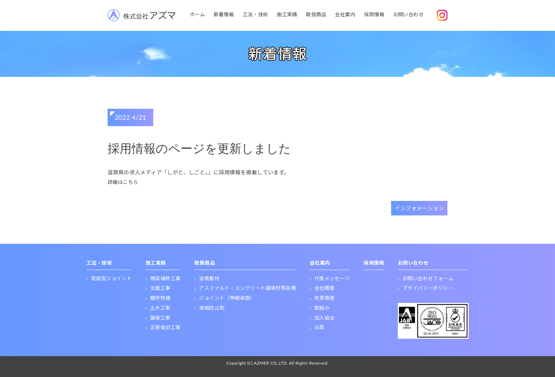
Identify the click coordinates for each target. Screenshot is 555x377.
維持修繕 (160, 298)
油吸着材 (209, 278)
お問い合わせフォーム (427, 278)
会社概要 (324, 288)
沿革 (319, 327)
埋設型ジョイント (111, 278)
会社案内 (345, 14)
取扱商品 (316, 14)
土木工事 (160, 308)
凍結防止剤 (211, 308)
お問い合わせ (408, 14)
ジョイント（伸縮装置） (227, 298)
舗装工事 (160, 318)
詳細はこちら (123, 182)
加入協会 (324, 318)
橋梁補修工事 (165, 278)
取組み (322, 308)
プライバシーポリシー (427, 288)
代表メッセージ (332, 278)
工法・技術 (255, 14)
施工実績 (287, 14)
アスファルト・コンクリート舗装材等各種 (247, 288)
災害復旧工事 (165, 327)
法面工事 (160, 288)
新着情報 (224, 14)
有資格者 (324, 298)
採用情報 (374, 14)
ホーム (197, 14)
